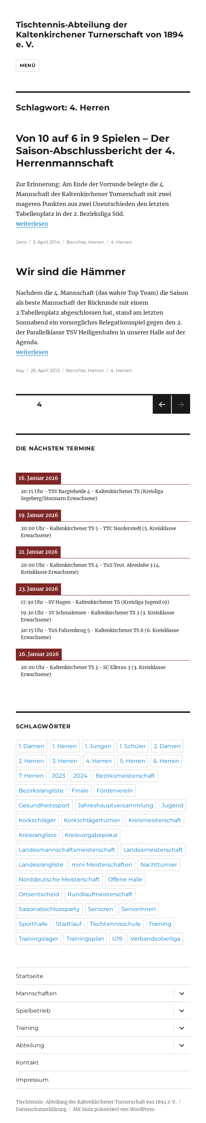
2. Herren (31, 761)
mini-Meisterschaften (102, 864)
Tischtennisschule (115, 924)
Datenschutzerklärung (41, 1109)
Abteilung (30, 1045)
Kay (20, 370)
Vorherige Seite (161, 413)
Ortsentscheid (39, 894)
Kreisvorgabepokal (91, 835)
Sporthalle (33, 924)
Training (160, 924)
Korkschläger (37, 820)
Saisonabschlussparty (49, 909)
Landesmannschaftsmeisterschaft (67, 849)
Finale (80, 790)
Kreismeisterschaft (154, 820)
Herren (96, 242)
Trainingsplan (85, 938)
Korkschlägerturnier (92, 820)
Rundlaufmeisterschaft (100, 894)
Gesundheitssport (44, 805)
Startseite (29, 976)
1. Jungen (98, 746)
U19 (117, 938)
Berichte (76, 242)
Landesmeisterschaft (153, 849)
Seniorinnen (138, 909)
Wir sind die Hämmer (71, 272)
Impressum (32, 1079)
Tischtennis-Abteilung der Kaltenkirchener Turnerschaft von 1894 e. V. (99, 34)
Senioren (100, 909)
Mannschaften (36, 993)
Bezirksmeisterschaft (125, 775)
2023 (58, 775)
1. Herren (65, 746)
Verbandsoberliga (155, 938)
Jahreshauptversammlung (115, 805)
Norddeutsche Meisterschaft (59, 879)
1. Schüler (133, 746)
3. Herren (65, 761)
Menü (27, 65)
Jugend (172, 805)
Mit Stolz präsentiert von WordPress (113, 1109)
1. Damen (31, 746)
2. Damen (167, 746)
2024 (80, 775)
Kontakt (27, 1062)
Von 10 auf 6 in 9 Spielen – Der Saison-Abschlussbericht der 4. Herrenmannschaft (95, 150)
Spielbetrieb (33, 1010)
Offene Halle (125, 879)
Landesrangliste (41, 864)
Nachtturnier (158, 864)
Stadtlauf (68, 924)
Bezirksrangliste (41, 790)
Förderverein (115, 790)
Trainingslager (38, 938)
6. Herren (166, 761)
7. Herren (31, 775)
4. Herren (121, 242)
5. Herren (132, 761)
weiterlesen (32, 223)
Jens (21, 242)
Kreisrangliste (38, 835)
